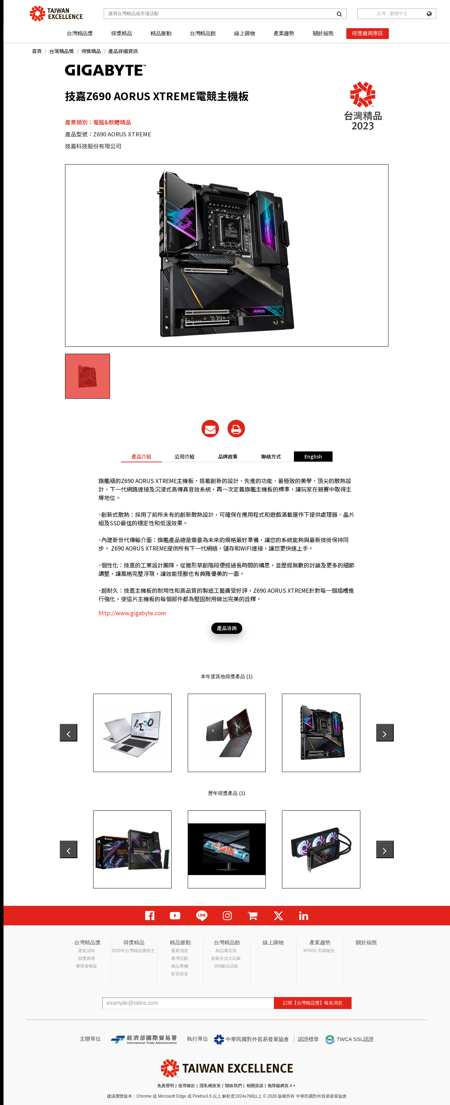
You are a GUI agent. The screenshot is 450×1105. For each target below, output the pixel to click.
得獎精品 (121, 33)
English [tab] (313, 456)
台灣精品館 (203, 33)
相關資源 (254, 1085)
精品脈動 (160, 33)
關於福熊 (323, 33)
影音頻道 (179, 974)
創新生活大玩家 (226, 958)
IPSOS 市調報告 (319, 951)
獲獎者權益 (86, 966)
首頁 (37, 50)
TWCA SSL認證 (349, 1039)
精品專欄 (179, 966)
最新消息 (179, 951)
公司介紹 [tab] (184, 456)
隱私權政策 (210, 1085)
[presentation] (68, 732)
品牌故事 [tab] (228, 456)
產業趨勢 (284, 33)
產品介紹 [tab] (141, 456)
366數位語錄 (226, 966)
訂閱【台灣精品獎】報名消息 (312, 1003)
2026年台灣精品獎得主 (133, 951)
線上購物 (244, 33)
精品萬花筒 (226, 951)
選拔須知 (86, 951)
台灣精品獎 (80, 33)
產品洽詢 (227, 627)
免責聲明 (165, 1085)
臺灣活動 (179, 958)
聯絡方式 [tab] (271, 456)
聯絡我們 (233, 1085)
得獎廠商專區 (367, 33)
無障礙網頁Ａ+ (281, 1085)
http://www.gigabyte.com (132, 613)
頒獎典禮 (86, 958)
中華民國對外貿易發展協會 (251, 1039)
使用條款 (186, 1085)
